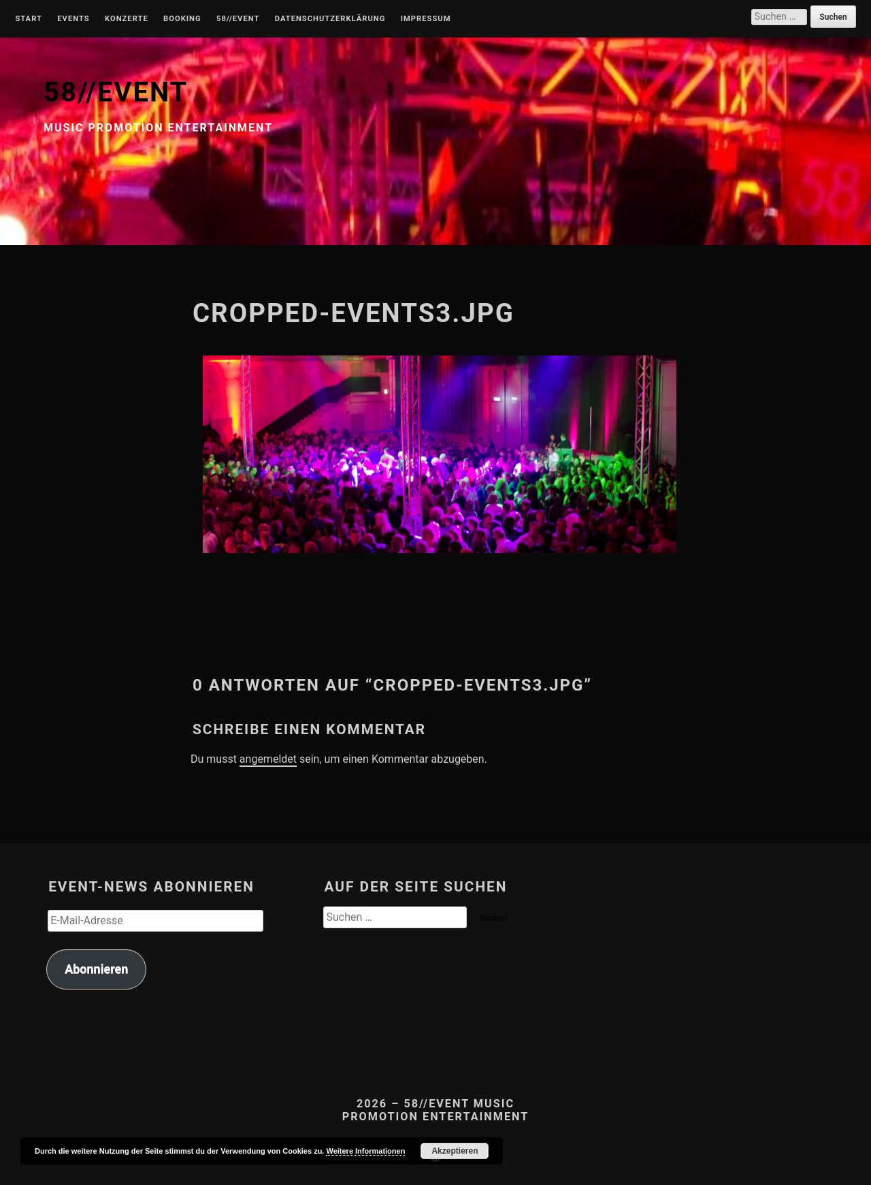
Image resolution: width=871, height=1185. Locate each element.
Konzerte (126, 19)
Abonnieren (96, 969)
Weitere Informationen (365, 1151)
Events (73, 19)
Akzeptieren (454, 1151)
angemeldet (268, 759)
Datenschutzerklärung (330, 19)
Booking (182, 19)
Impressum (426, 19)
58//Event (237, 19)
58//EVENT (116, 92)
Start (28, 19)
